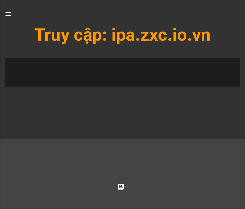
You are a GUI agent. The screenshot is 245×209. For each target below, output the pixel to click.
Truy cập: (72, 34)
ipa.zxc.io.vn (161, 34)
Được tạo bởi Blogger (122, 186)
